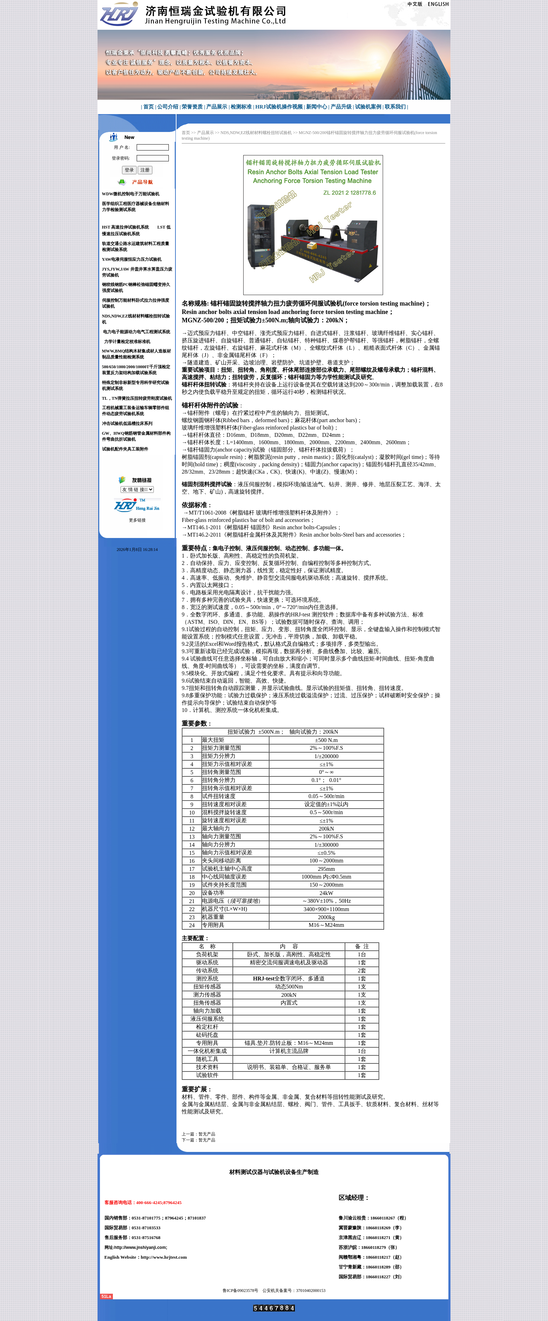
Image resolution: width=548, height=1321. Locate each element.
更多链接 (137, 520)
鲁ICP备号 (241, 1290)
